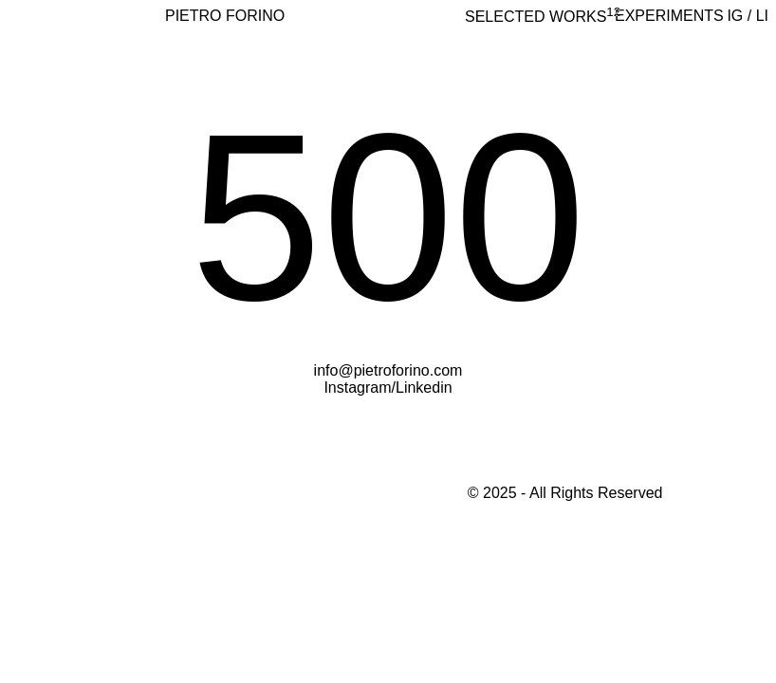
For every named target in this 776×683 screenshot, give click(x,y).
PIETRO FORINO (225, 16)
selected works (542, 17)
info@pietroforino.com (388, 370)
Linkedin (424, 387)
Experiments (669, 16)
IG (735, 16)
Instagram (357, 387)
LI (762, 16)
